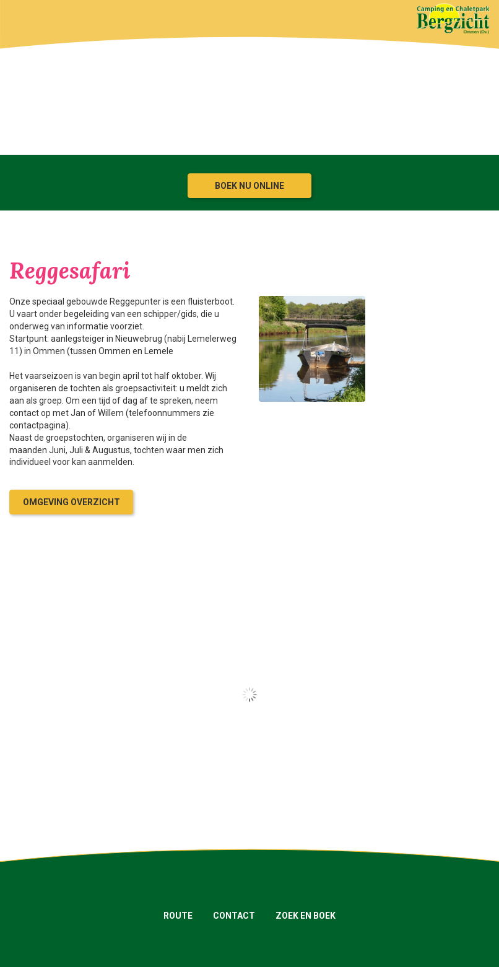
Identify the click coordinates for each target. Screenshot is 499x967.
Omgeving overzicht (71, 502)
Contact (234, 916)
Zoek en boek (306, 916)
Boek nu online (249, 186)
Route (178, 916)
